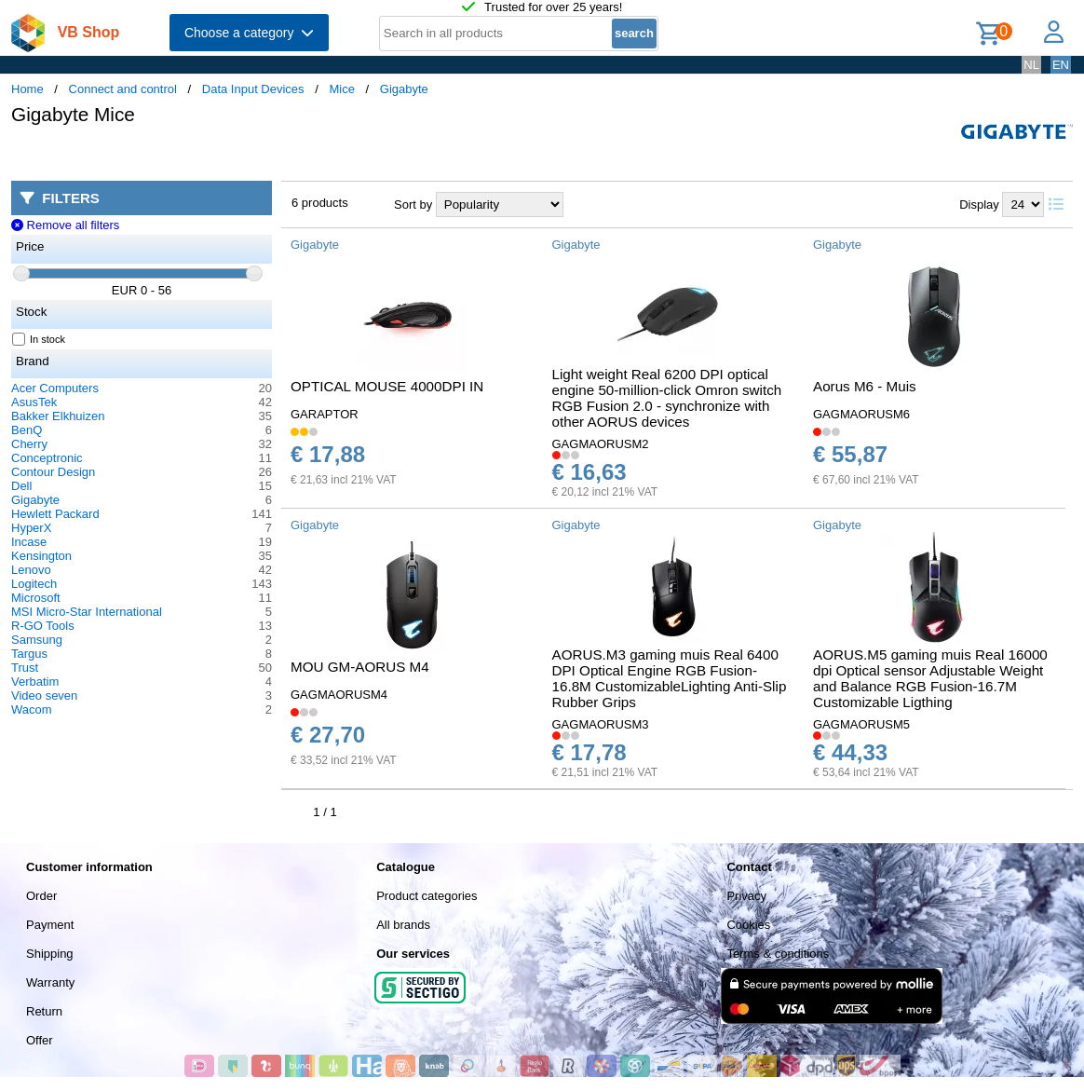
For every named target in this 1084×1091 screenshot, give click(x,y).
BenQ (26, 430)
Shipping (50, 954)
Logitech (34, 584)
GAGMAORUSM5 (861, 724)
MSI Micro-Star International (86, 612)
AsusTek (34, 402)
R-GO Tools (43, 626)
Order (41, 896)
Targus (29, 654)
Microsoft (36, 598)
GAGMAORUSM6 (861, 414)
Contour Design (53, 472)
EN (1060, 65)
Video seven (44, 695)
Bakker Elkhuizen (57, 416)
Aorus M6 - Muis (864, 386)
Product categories (426, 896)
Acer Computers (55, 388)
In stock (39, 339)
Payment (50, 925)
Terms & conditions (777, 954)
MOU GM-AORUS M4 (360, 667)
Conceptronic (47, 458)
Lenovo (31, 570)
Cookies (748, 925)
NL (1031, 65)
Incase (29, 542)
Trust (24, 668)
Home (27, 89)
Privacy (746, 896)
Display (979, 204)
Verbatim (35, 682)
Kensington (41, 556)
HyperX (31, 528)
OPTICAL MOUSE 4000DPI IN (387, 386)
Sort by (413, 204)
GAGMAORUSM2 (600, 444)
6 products (319, 203)
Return (44, 1011)
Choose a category (249, 32)
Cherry (29, 444)
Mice (341, 89)
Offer (39, 1040)
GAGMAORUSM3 (600, 724)
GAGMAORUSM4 (339, 695)
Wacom (31, 709)
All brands (403, 925)
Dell (21, 486)
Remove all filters (65, 225)
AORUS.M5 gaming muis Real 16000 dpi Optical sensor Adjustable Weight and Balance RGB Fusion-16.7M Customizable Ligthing (930, 678)
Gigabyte (404, 89)
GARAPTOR (325, 414)
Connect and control (123, 89)
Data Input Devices (253, 89)
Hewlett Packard (55, 514)
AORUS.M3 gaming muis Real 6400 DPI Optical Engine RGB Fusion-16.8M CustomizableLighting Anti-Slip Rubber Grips (669, 678)
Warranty (50, 982)
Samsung (36, 640)
